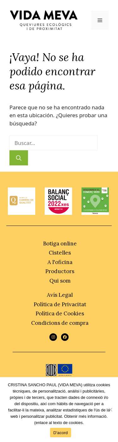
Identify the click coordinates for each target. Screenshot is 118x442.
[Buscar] (18, 157)
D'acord (60, 432)
